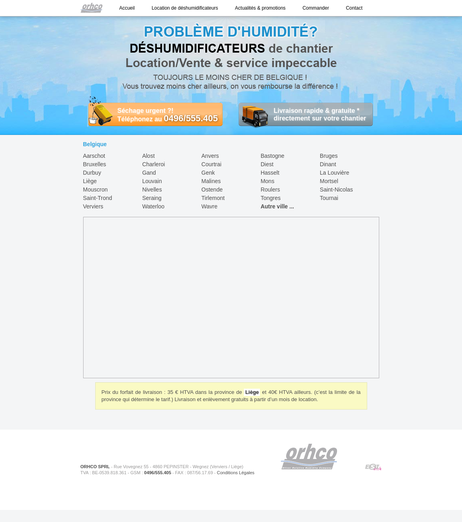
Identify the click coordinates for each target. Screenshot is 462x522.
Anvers (210, 156)
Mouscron (95, 189)
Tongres (271, 198)
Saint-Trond (97, 198)
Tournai (329, 198)
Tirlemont (213, 198)
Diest (267, 164)
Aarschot (94, 156)
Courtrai (211, 164)
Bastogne (272, 156)
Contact (354, 8)
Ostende (212, 189)
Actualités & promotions (260, 8)
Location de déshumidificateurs (184, 8)
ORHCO (309, 456)
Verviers (93, 206)
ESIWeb (373, 467)
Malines (211, 181)
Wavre (209, 206)
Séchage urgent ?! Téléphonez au (153, 115)
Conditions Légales (236, 472)
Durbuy (92, 172)
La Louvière (334, 172)
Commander (316, 8)
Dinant (328, 164)
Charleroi (153, 164)
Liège (90, 181)
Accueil (127, 8)
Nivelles (152, 189)
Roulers (270, 189)
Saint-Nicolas (336, 189)
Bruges (328, 156)
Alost (148, 156)
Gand (149, 172)
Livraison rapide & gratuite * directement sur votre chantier (302, 114)
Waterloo (153, 206)
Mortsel (329, 181)
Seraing (151, 198)
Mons (267, 181)
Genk (208, 172)
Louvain (152, 181)
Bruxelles (94, 164)
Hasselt (270, 172)
